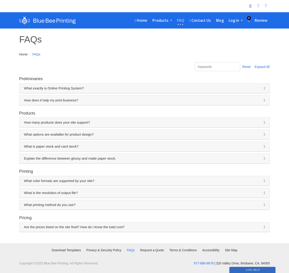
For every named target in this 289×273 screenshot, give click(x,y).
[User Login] (258, 6)
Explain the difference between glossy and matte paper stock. (70, 158)
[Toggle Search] (250, 6)
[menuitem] (141, 20)
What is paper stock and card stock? (51, 146)
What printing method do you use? (49, 205)
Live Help (253, 270)
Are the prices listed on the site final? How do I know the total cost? (74, 227)
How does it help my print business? (51, 100)
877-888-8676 (204, 263)
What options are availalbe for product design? (59, 134)
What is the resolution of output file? (51, 193)
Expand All (262, 67)
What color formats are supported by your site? (59, 181)
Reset (246, 67)
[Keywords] (217, 66)
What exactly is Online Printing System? (54, 88)
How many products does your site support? (57, 122)
